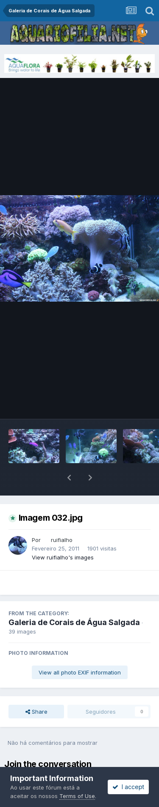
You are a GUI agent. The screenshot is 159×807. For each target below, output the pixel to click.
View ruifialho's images (63, 535)
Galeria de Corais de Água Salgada (74, 600)
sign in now (45, 759)
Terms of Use (77, 796)
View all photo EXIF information (80, 650)
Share (36, 689)
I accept (128, 786)
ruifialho (62, 517)
